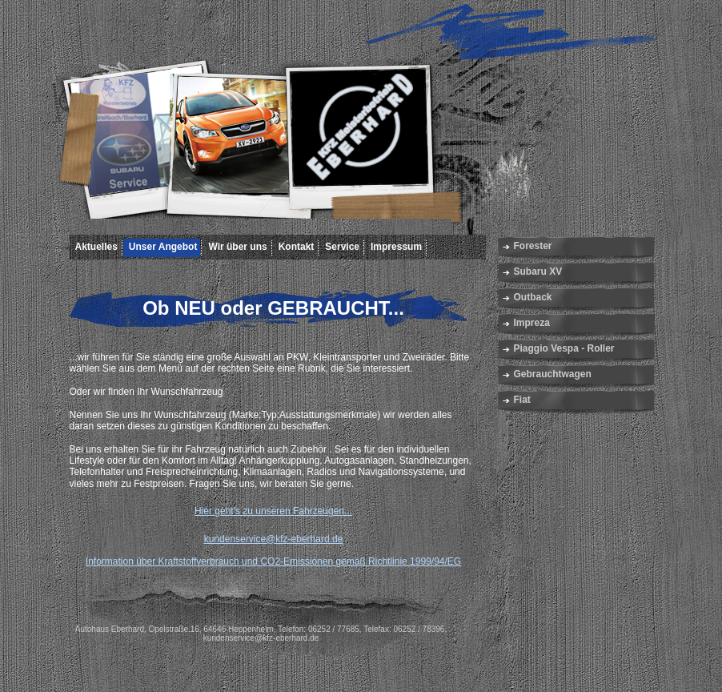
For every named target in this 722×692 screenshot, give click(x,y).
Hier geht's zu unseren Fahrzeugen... (273, 511)
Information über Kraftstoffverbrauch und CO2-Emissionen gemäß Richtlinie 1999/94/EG (273, 561)
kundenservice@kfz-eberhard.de (273, 539)
